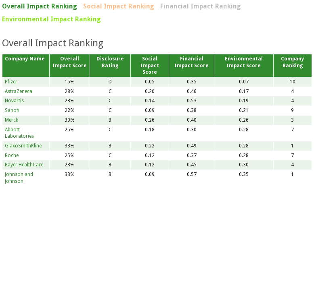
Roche (12, 155)
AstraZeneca (18, 91)
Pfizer (11, 82)
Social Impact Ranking (118, 6)
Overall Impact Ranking (39, 6)
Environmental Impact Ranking (51, 19)
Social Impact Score (149, 65)
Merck (11, 120)
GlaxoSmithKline (23, 146)
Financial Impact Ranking (200, 6)
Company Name (25, 59)
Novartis (14, 101)
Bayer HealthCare (24, 165)
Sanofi (12, 110)
